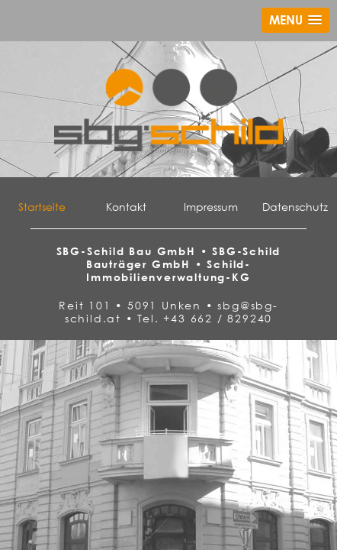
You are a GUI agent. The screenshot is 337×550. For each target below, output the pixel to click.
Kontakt (126, 206)
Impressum (211, 206)
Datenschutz (295, 206)
